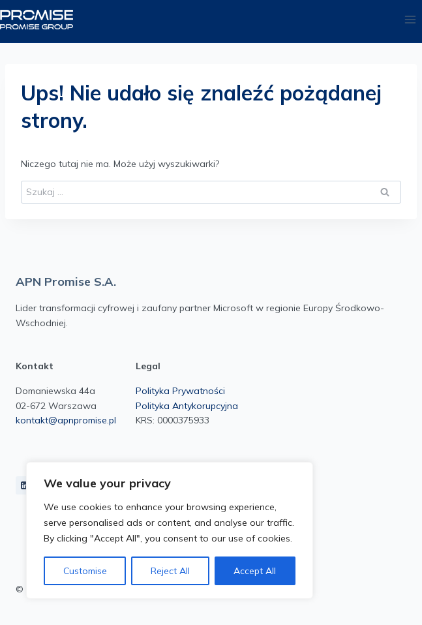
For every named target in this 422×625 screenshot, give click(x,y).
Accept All (255, 571)
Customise (85, 571)
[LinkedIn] (25, 485)
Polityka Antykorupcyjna (187, 406)
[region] (169, 530)
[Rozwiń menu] (410, 19)
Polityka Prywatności (180, 391)
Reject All (170, 571)
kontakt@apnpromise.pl (66, 420)
